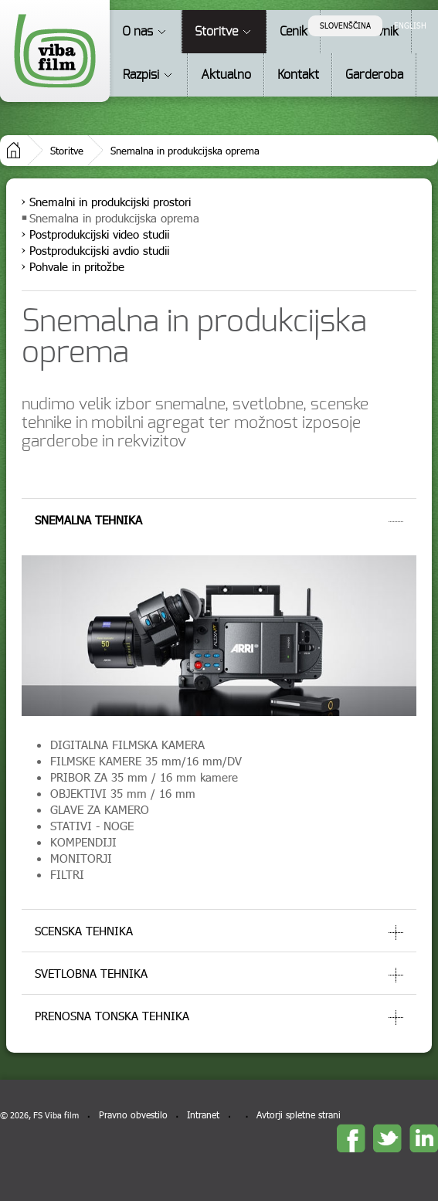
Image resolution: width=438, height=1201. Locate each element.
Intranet (203, 1115)
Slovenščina (345, 25)
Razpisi (141, 75)
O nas (137, 31)
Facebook (351, 1138)
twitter (387, 1138)
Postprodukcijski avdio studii (99, 250)
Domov (13, 150)
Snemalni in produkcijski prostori (110, 201)
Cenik (293, 31)
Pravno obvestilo (133, 1115)
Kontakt (298, 75)
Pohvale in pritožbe (76, 266)
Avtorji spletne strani (298, 1115)
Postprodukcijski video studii (99, 234)
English (410, 25)
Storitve (216, 31)
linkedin (423, 1138)
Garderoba (374, 75)
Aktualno (226, 75)
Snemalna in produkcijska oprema (185, 150)
